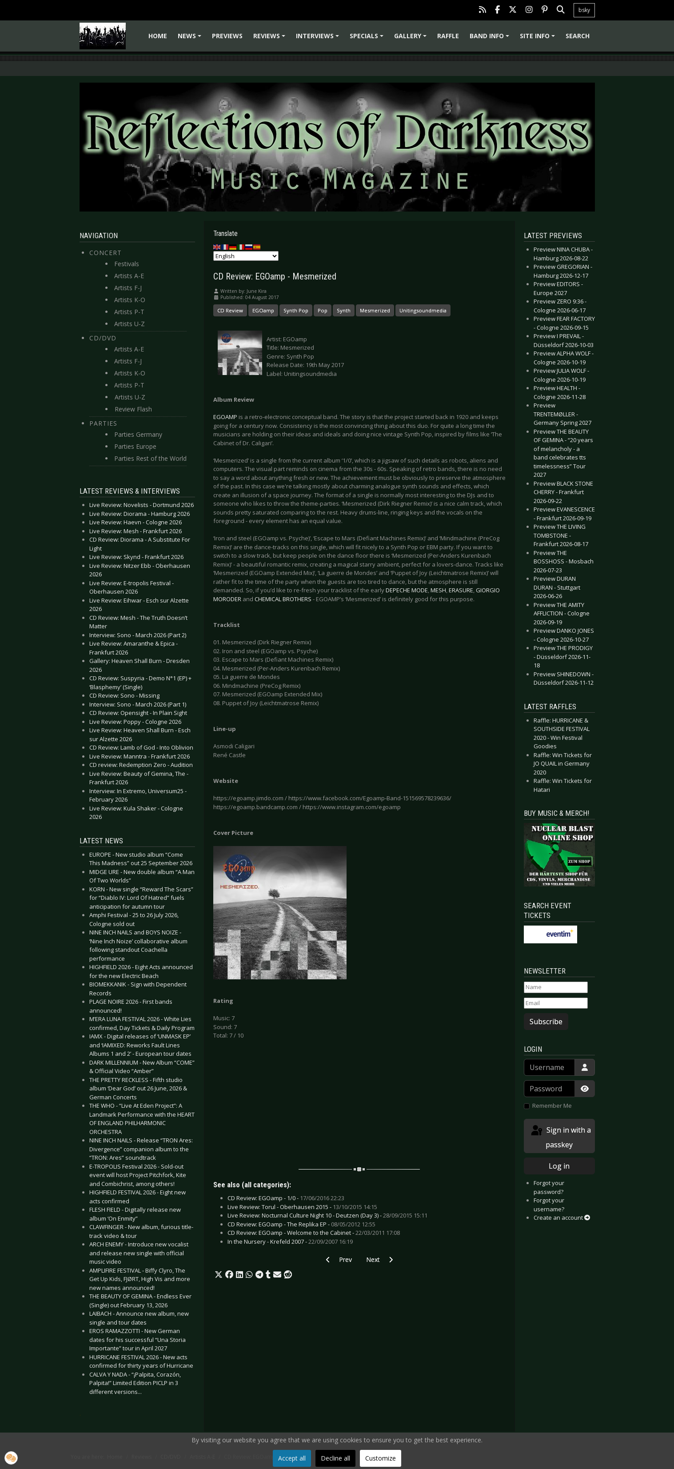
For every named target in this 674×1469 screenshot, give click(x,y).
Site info (539, 39)
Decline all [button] (335, 1458)
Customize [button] (380, 1458)
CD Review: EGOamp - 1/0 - (285, 1198)
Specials (368, 39)
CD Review (230, 310)
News (191, 39)
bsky (584, 10)
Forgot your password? (549, 1187)
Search (578, 36)
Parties (103, 423)
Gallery (411, 39)
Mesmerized (375, 310)
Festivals (126, 263)
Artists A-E (129, 275)
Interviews (319, 39)
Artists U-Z (129, 323)
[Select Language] (246, 256)
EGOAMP (225, 417)
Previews (227, 36)
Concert (105, 252)
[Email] (556, 1003)
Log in (559, 1166)
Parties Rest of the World (150, 458)
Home (157, 36)
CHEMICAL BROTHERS (283, 599)
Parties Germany (138, 434)
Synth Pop (295, 310)
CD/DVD (102, 338)
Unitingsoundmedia (423, 310)
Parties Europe (135, 446)
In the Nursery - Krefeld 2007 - (290, 1241)
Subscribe (546, 1021)
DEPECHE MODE (407, 590)
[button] (219, 1275)
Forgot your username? (549, 1204)
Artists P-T (129, 311)
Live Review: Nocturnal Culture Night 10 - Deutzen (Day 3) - (327, 1215)
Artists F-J (128, 287)
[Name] (556, 987)
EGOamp (263, 310)
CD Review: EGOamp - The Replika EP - (301, 1224)
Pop (322, 310)
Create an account (562, 1218)
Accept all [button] (292, 1458)
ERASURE (461, 590)
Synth (344, 310)
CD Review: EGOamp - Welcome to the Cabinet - (313, 1233)
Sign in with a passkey (560, 1137)
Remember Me (552, 1106)
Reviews (270, 39)
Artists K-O (129, 299)
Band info (491, 39)
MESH (438, 590)
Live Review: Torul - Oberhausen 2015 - (302, 1207)
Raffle (448, 36)
